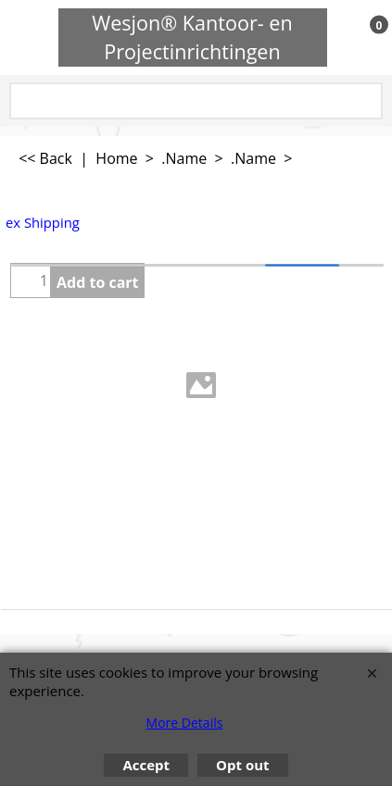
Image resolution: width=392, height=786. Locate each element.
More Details (184, 722)
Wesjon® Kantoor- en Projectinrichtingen (192, 37)
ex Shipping (43, 222)
